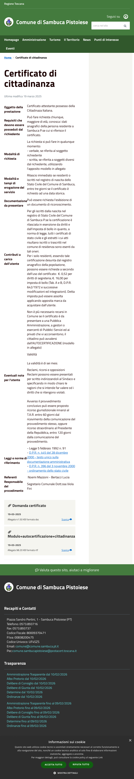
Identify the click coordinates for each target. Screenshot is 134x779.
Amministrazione (34, 39)
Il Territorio (72, 39)
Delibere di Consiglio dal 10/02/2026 (31, 683)
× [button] (130, 740)
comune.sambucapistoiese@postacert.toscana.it (44, 650)
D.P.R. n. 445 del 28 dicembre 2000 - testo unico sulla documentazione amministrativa (48, 457)
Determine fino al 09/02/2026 (27, 721)
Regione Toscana (14, 4)
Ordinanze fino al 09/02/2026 (26, 725)
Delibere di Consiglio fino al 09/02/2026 (33, 712)
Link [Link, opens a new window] (100, 757)
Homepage (11, 39)
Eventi (10, 48)
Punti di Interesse (106, 39)
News (87, 39)
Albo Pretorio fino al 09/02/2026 (28, 707)
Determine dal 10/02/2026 (25, 692)
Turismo (55, 39)
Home (8, 57)
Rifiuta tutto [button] (81, 764)
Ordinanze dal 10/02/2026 (24, 696)
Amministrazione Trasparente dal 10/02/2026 (37, 674)
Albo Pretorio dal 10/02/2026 (26, 678)
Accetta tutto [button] (53, 764)
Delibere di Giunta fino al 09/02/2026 (31, 716)
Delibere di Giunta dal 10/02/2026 (29, 687)
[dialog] (67, 758)
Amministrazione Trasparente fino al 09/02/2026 (39, 703)
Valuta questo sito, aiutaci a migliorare (67, 570)
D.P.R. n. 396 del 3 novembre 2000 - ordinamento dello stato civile (51, 468)
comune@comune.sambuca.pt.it (37, 646)
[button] (67, 773)
